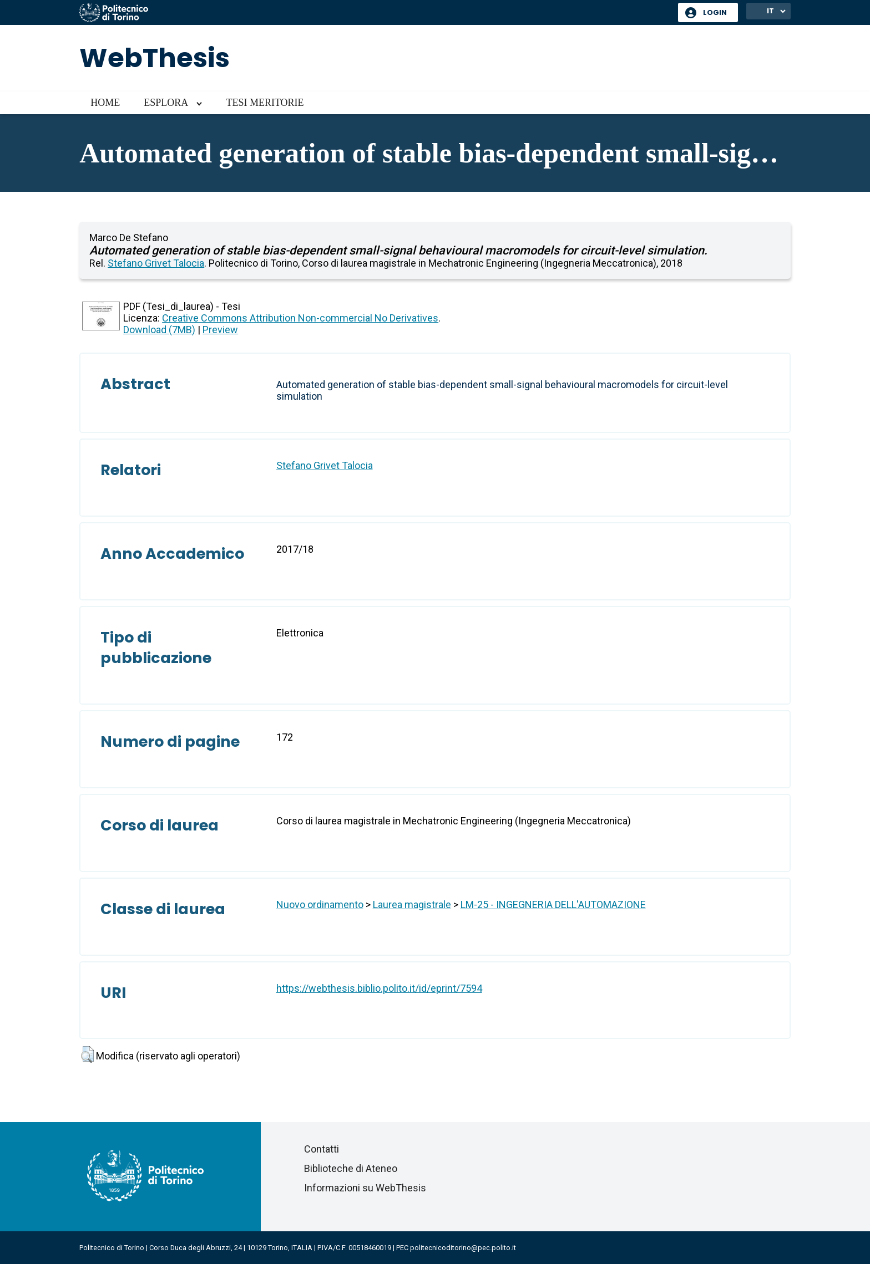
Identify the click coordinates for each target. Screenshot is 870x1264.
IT (770, 11)
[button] (87, 1054)
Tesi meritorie (265, 102)
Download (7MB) (159, 329)
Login (715, 12)
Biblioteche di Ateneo (350, 1168)
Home (105, 102)
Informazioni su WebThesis (365, 1188)
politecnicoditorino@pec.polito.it (463, 1247)
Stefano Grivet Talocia (156, 263)
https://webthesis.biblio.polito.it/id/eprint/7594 (379, 988)
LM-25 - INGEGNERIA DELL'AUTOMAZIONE (553, 904)
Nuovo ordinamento (319, 904)
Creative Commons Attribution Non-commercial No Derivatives (300, 318)
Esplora (166, 102)
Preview (220, 329)
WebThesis (154, 58)
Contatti (321, 1149)
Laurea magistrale (412, 904)
